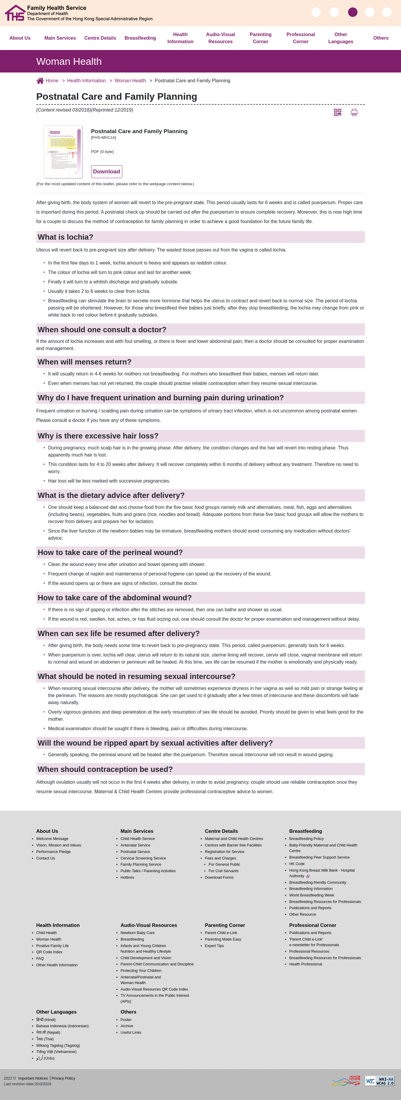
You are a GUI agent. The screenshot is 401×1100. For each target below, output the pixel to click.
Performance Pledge (53, 851)
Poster (126, 1019)
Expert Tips (214, 945)
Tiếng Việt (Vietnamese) (56, 1051)
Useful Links (131, 1032)
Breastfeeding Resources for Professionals (325, 901)
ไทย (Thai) (45, 1039)
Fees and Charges (220, 858)
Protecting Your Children (141, 970)
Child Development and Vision (146, 958)
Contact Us (45, 858)
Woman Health (130, 80)
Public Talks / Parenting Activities (148, 871)
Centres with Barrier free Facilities (233, 845)
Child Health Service (138, 838)
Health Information (181, 38)
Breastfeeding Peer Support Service (319, 857)
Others (381, 38)
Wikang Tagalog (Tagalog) (58, 1045)
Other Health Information (57, 965)
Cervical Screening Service (143, 858)
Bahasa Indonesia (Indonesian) (62, 1026)
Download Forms (219, 877)
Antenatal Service (135, 845)
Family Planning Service (141, 864)
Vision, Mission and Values (58, 845)
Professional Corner (300, 38)
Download (106, 171)
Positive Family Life (52, 945)
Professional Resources (309, 951)
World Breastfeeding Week (311, 895)
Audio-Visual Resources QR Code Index (154, 989)
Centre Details (100, 38)
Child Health (46, 932)
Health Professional (305, 964)
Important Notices (33, 1078)
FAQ (40, 958)
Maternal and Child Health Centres (234, 838)
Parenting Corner (261, 38)
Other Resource (302, 914)
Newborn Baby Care (138, 932)
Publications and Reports (310, 908)
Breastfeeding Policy (306, 838)
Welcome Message (52, 838)
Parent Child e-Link (221, 932)
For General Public (224, 864)
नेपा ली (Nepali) (48, 1032)
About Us (19, 38)
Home (52, 80)
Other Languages (340, 38)
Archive (127, 1026)
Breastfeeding (140, 38)
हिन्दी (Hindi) (46, 1019)
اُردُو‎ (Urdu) (45, 1058)
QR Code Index (49, 952)
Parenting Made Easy (223, 939)
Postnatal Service (135, 851)
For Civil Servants (224, 871)
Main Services (60, 38)
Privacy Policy (63, 1078)
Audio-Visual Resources (220, 38)
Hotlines (127, 877)
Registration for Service (224, 851)
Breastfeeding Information (311, 888)
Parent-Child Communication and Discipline (157, 964)
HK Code (297, 864)
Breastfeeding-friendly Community (318, 882)
